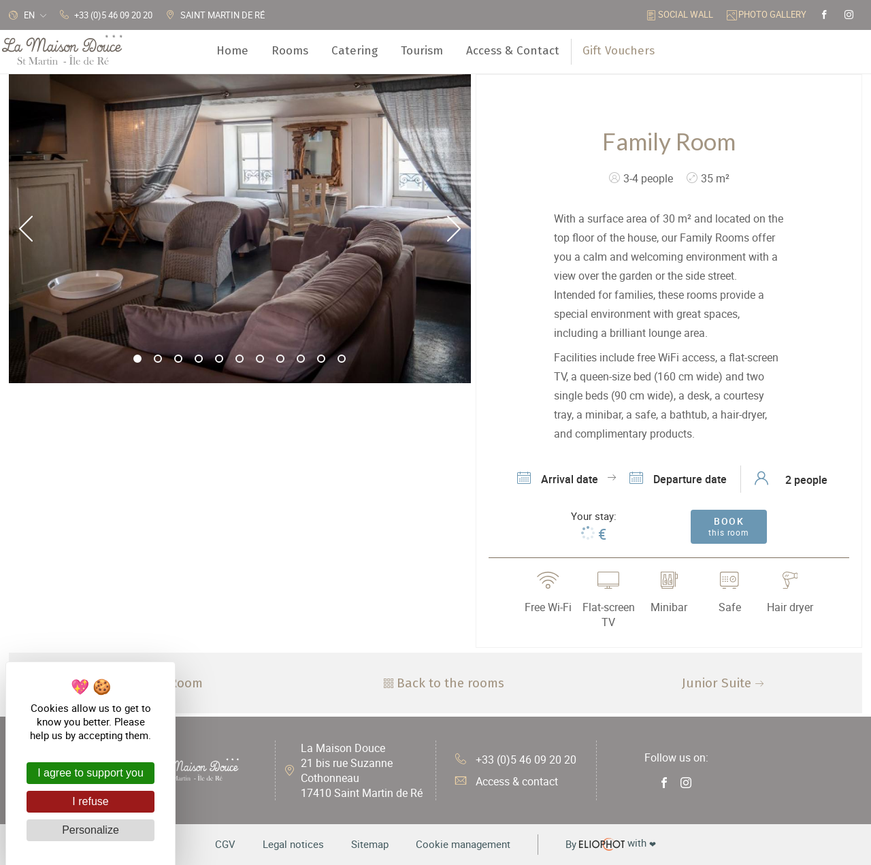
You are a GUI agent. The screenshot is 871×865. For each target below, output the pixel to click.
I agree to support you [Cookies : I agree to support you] (90, 773)
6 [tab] (240, 359)
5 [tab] (220, 359)
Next (454, 229)
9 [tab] (301, 359)
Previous (26, 229)
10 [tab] (322, 359)
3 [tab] (179, 359)
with (610, 844)
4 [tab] (199, 359)
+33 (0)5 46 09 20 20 (515, 759)
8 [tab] (281, 359)
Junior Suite (724, 683)
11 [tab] (342, 359)
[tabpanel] (240, 228)
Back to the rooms (442, 683)
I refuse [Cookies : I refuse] (90, 801)
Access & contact (506, 781)
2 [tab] (158, 359)
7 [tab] (260, 359)
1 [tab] (138, 359)
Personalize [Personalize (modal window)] (90, 830)
